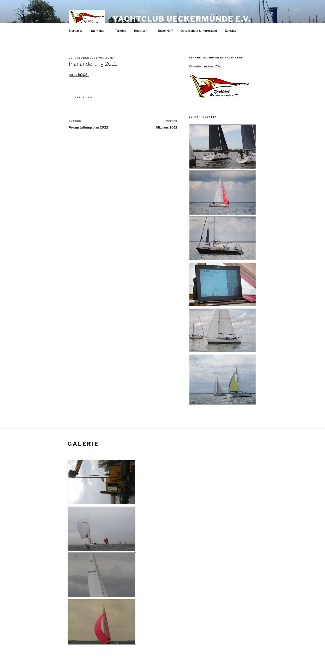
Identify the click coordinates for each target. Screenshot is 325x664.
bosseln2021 (79, 75)
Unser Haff (165, 30)
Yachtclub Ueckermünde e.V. (182, 18)
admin (110, 57)
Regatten (142, 30)
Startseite (75, 30)
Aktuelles (83, 97)
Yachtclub (99, 30)
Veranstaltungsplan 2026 (205, 66)
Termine (120, 30)
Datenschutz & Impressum (199, 30)
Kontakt (230, 30)
